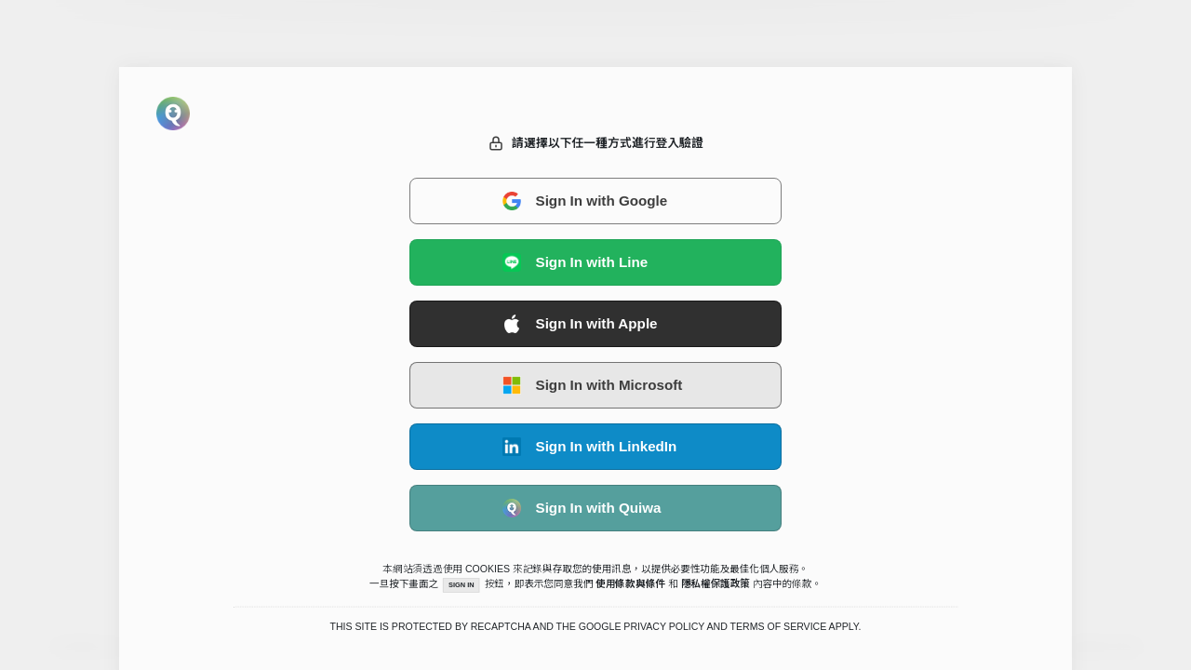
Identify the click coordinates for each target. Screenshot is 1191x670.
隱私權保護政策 (715, 583)
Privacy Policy (663, 627)
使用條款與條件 (631, 583)
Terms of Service (778, 627)
